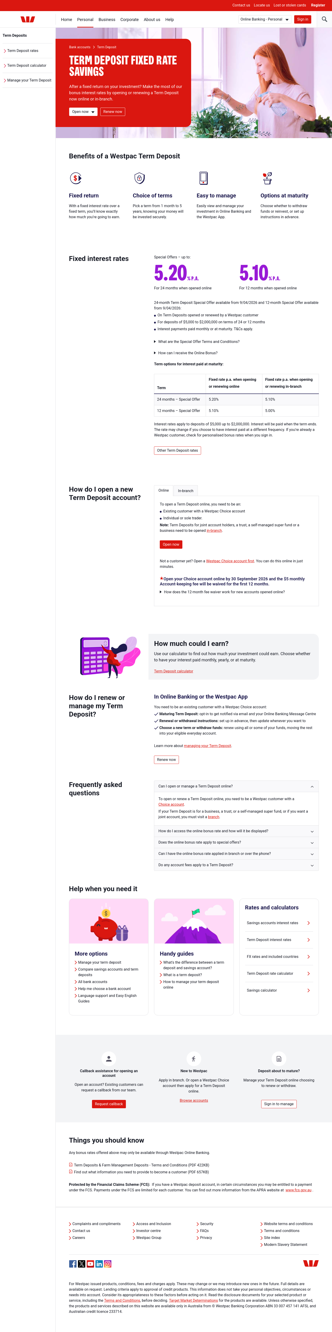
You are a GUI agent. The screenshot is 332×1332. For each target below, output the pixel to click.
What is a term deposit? (182, 975)
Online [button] (163, 490)
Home (66, 19)
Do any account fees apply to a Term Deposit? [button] (195, 865)
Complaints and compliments (96, 1224)
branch (213, 817)
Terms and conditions (281, 1231)
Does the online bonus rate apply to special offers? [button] (199, 842)
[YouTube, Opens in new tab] (90, 1264)
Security (206, 1224)
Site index (272, 1237)
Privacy (206, 1237)
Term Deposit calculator (27, 65)
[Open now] (83, 112)
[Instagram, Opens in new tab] (107, 1266)
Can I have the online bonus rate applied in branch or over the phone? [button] (214, 853)
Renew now (112, 111)
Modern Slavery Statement (285, 1244)
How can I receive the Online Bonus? (187, 353)
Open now (171, 544)
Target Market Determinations (193, 1300)
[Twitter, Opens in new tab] (82, 1264)
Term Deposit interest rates (279, 940)
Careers (78, 1237)
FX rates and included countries (279, 957)
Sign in (302, 19)
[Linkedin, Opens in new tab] (99, 1264)
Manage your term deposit (99, 962)
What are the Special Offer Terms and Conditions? (199, 341)
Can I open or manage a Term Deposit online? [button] (195, 786)
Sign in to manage (279, 1104)
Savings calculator (279, 990)
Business (107, 19)
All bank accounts (92, 982)
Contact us (241, 5)
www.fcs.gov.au (298, 1190)
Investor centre (148, 1231)
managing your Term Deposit (207, 746)
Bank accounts (79, 47)
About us (152, 19)
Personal (85, 19)
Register (318, 5)
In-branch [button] (185, 491)
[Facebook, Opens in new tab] (73, 1264)
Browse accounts (194, 1100)
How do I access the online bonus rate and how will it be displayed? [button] (213, 831)
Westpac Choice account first (230, 561)
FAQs (204, 1231)
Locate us (262, 5)
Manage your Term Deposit (29, 80)
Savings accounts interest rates (279, 923)
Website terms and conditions (288, 1224)
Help (170, 19)
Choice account (171, 804)
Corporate (130, 19)
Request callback (109, 1104)
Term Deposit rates (23, 50)
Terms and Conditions (122, 1300)
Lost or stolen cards (290, 5)
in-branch (214, 530)
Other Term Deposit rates (177, 450)
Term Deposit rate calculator (279, 973)
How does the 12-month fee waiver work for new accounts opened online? (224, 592)
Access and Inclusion (153, 1224)
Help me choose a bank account (104, 989)
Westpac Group (148, 1237)
